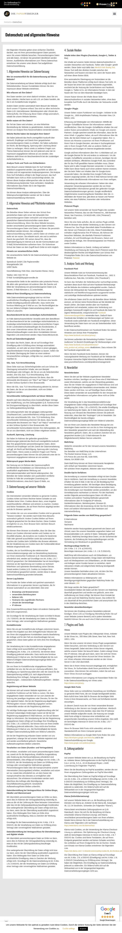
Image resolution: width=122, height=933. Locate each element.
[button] (114, 14)
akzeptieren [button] (83, 929)
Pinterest (76, 258)
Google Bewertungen (107, 920)
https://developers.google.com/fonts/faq (79, 738)
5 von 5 (107, 913)
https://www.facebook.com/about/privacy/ (80, 335)
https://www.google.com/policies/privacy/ (79, 743)
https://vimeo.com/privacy (74, 683)
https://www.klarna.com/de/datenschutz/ (79, 825)
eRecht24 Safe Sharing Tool (105, 67)
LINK (77, 583)
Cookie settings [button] (69, 928)
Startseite (7, 22)
